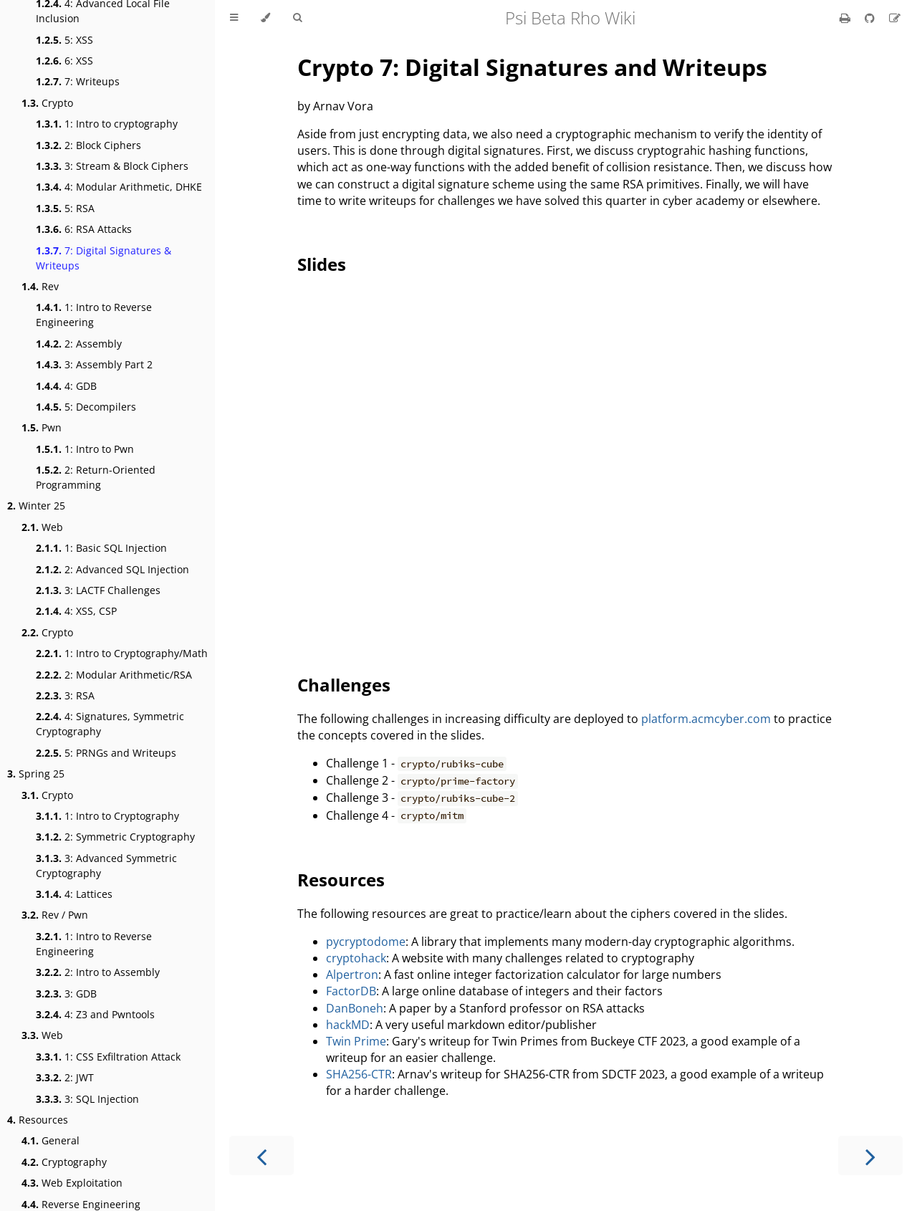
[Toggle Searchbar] (297, 18)
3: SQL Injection (87, 1099)
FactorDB (351, 991)
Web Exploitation (72, 1183)
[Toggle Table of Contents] (234, 18)
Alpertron (352, 974)
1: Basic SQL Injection (101, 548)
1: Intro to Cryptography (107, 816)
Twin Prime (356, 1041)
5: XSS (64, 40)
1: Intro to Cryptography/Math (122, 653)
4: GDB (66, 386)
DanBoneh (354, 1008)
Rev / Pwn (54, 915)
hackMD (348, 1025)
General (50, 1140)
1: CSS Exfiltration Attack (108, 1056)
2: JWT (65, 1077)
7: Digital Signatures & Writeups (103, 258)
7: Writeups (78, 81)
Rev (40, 286)
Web (42, 527)
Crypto (47, 103)
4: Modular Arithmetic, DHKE (119, 186)
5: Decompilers (86, 406)
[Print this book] (846, 18)
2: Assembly (79, 343)
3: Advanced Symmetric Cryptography (106, 865)
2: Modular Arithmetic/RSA (114, 674)
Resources (37, 1119)
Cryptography (64, 1162)
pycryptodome (365, 941)
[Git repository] (871, 18)
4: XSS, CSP (76, 611)
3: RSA (65, 695)
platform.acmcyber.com (706, 719)
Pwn (41, 427)
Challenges (343, 685)
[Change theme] (265, 18)
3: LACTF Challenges (98, 590)
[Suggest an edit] (894, 18)
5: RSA (65, 208)
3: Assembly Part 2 (94, 364)
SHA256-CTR (359, 1074)
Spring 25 (35, 773)
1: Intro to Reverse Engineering (94, 314)
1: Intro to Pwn (85, 449)
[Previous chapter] (261, 1155)
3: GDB (66, 993)
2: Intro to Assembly (98, 972)
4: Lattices (74, 894)
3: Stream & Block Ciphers (112, 166)
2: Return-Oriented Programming (95, 477)
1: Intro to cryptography (107, 123)
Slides (321, 264)
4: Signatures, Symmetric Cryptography (110, 723)
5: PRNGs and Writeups (106, 753)
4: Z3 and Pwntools (95, 1014)
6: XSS (64, 60)
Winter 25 (36, 505)
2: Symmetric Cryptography (115, 836)
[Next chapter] (870, 1155)
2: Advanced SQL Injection (112, 569)
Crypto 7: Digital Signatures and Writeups (532, 67)
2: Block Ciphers (88, 145)
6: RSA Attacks (84, 229)
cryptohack (356, 958)
